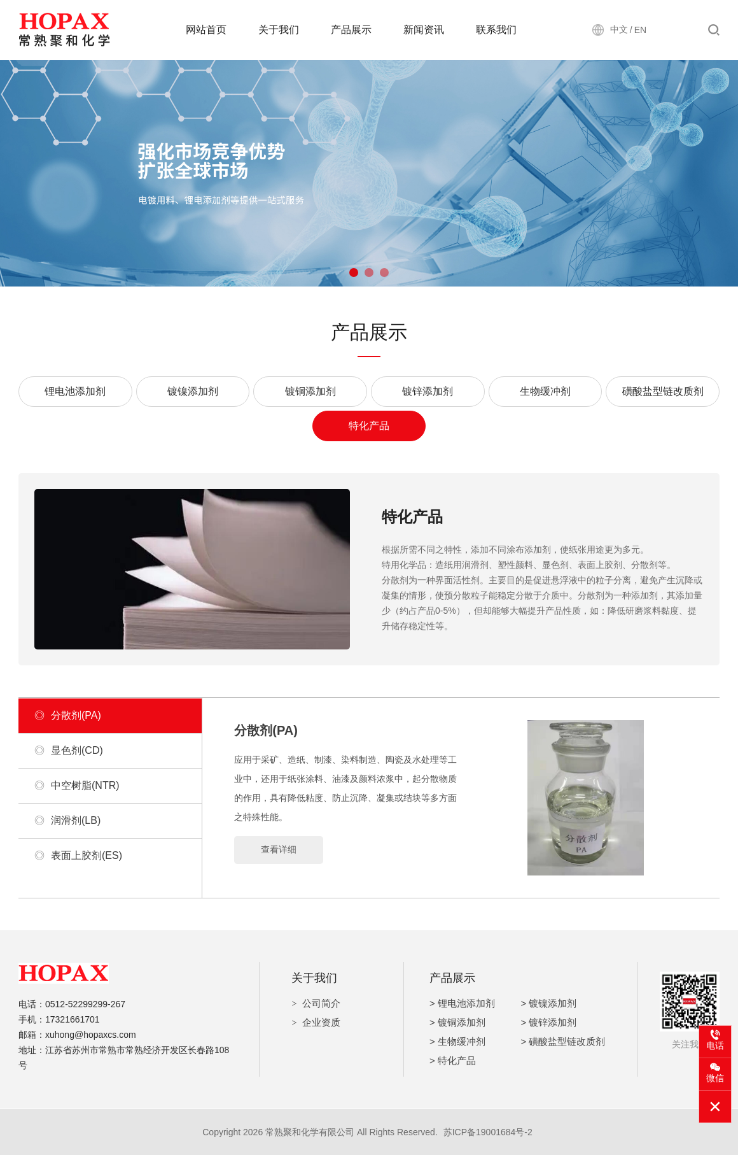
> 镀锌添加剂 (549, 1022)
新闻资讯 (423, 29)
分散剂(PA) (67, 715)
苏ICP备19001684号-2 (488, 1132)
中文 (619, 29)
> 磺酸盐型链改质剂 (563, 1041)
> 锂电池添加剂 (462, 1003)
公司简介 (321, 1003)
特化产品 (369, 425)
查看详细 (278, 849)
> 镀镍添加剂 (549, 1003)
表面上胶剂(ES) (78, 856)
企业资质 (321, 1022)
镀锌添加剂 (427, 391)
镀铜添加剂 (310, 391)
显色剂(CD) (68, 750)
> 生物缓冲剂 (457, 1041)
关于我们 (278, 29)
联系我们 (496, 29)
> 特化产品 (452, 1060)
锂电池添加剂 (75, 391)
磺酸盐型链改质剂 (663, 391)
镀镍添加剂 (192, 391)
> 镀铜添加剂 (457, 1022)
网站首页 (206, 29)
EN (640, 30)
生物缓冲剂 (545, 391)
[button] (353, 272)
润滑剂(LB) (67, 821)
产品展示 (351, 29)
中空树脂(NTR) (77, 786)
